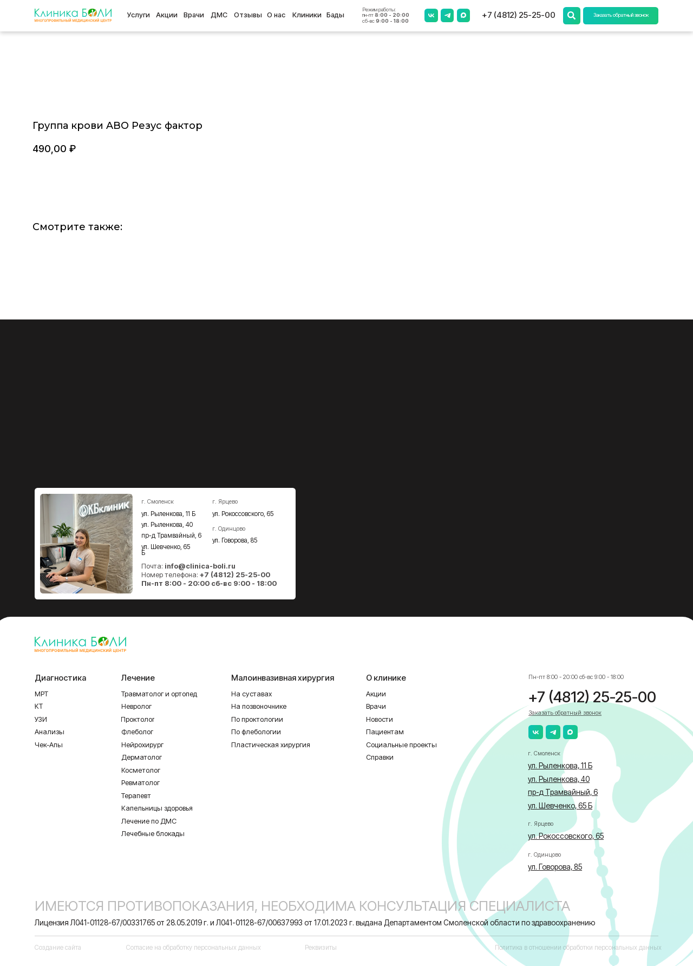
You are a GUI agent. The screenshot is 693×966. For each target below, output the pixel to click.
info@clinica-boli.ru (200, 566)
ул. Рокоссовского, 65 (243, 514)
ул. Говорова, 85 (235, 540)
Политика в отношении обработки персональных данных (578, 947)
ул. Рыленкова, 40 (167, 524)
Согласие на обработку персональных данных (193, 947)
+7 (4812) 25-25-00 (518, 15)
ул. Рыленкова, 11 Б (168, 514)
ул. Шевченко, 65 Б (166, 550)
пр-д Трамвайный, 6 (171, 535)
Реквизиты (321, 947)
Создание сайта (58, 947)
